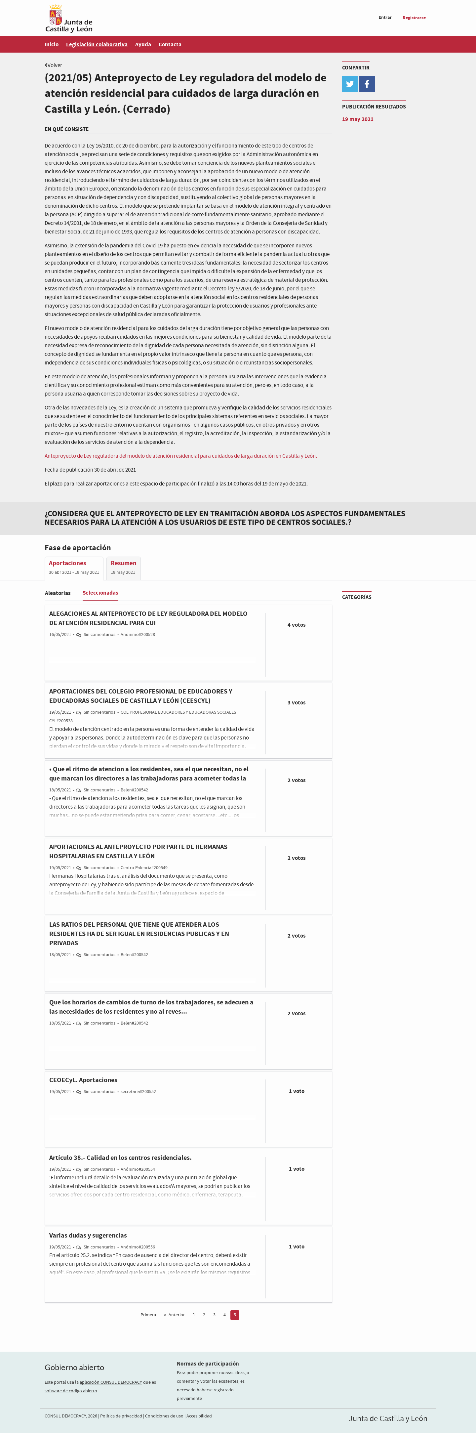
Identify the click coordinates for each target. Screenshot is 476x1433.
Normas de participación (208, 1364)
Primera (148, 1315)
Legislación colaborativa (97, 44)
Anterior (177, 1315)
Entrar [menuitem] (385, 17)
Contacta (170, 44)
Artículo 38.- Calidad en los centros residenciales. (120, 1158)
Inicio (52, 44)
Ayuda (143, 44)
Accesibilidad (199, 1416)
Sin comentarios (99, 635)
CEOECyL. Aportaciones (83, 1080)
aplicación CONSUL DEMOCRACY (111, 1382)
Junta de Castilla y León (388, 1418)
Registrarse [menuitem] (414, 18)
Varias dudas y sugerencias (88, 1235)
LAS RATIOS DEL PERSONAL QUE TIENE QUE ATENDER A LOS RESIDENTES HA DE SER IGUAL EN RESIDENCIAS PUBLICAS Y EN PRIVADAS (139, 934)
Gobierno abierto (74, 1367)
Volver (55, 65)
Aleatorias (58, 593)
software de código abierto (71, 1391)
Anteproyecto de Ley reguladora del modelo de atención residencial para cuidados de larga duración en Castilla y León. (181, 456)
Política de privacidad (121, 1416)
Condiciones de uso (164, 1416)
